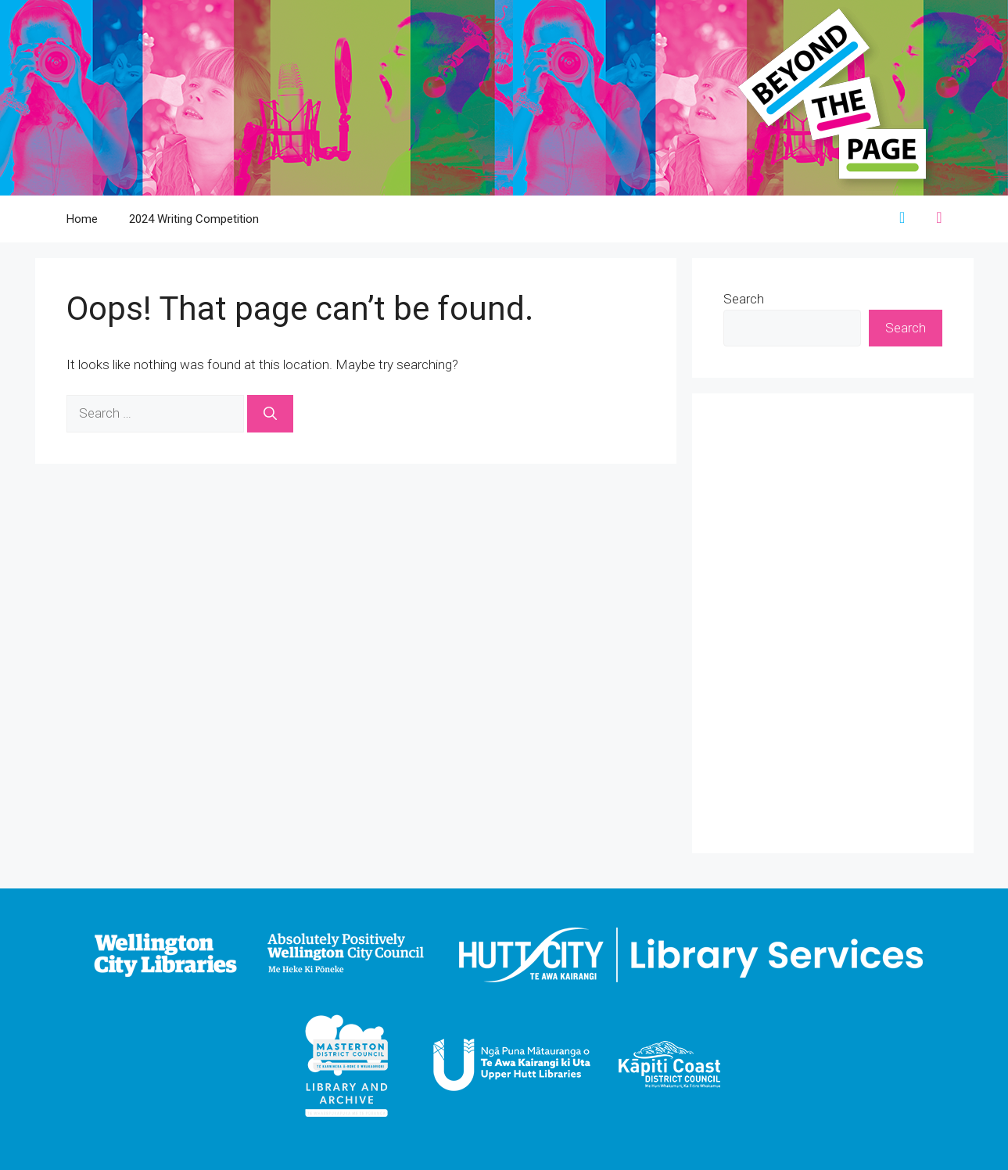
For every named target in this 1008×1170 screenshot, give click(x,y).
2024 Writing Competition (194, 219)
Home (82, 219)
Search (743, 299)
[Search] (270, 413)
